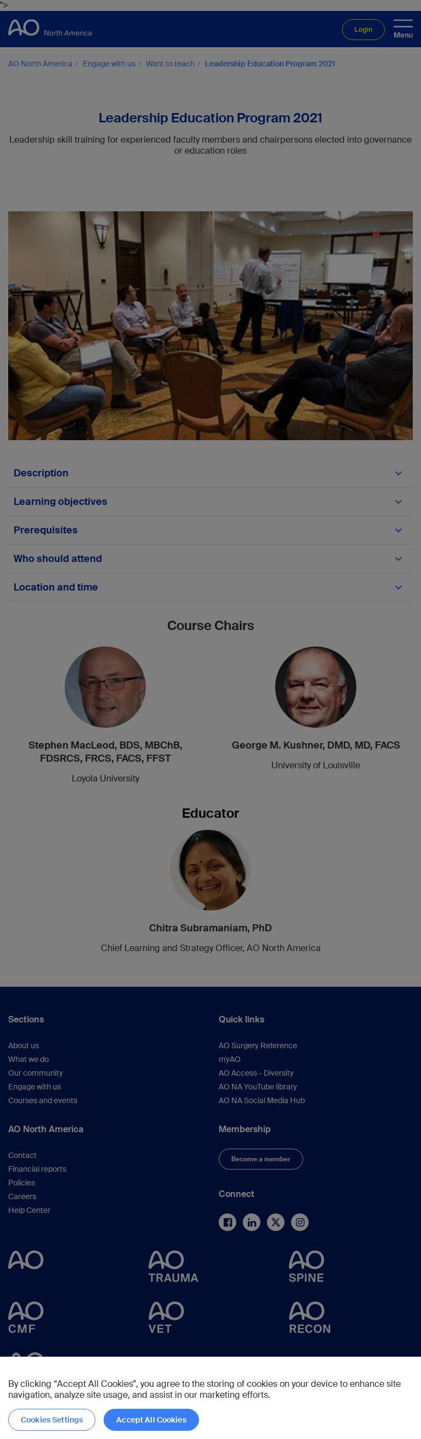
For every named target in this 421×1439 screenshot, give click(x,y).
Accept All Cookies (151, 1420)
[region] (210, 1398)
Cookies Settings (52, 1420)
